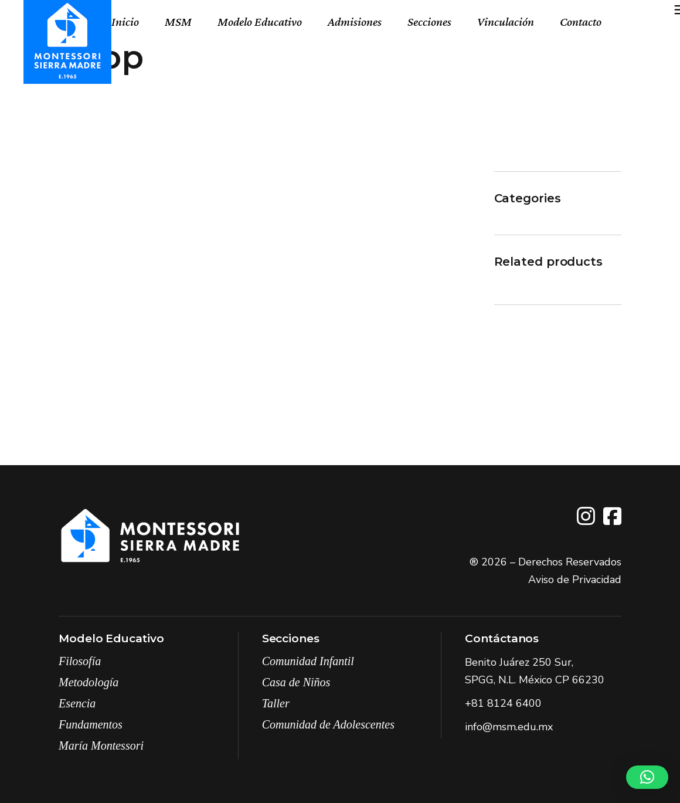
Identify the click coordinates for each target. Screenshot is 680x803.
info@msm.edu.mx (509, 727)
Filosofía (80, 661)
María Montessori (101, 745)
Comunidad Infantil (308, 661)
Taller (276, 703)
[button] (647, 777)
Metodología (88, 682)
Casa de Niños (296, 682)
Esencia (77, 703)
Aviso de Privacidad (574, 579)
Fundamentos (91, 724)
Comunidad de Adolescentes (328, 724)
